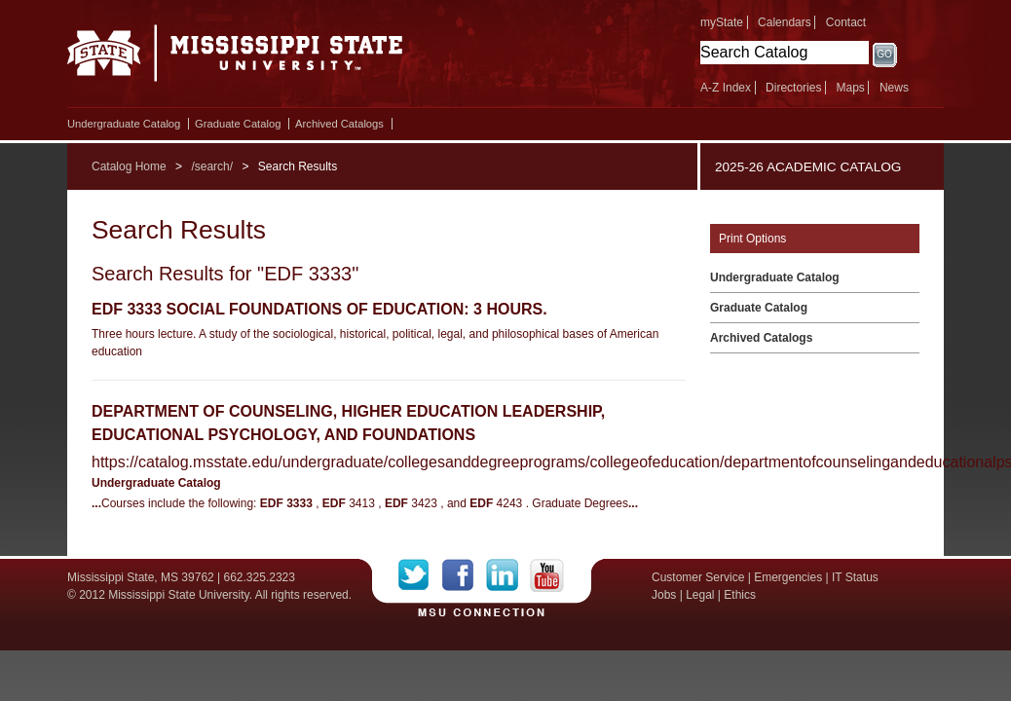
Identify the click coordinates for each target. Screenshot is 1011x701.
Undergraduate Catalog (123, 123)
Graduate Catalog (238, 123)
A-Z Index (725, 87)
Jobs (664, 595)
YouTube (547, 575)
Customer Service (698, 577)
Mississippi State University (235, 58)
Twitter (420, 575)
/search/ (212, 166)
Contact (846, 22)
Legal (700, 595)
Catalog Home (129, 166)
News (894, 87)
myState (721, 22)
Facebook (464, 575)
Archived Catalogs (339, 123)
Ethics (740, 595)
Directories (793, 87)
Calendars (784, 22)
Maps (850, 87)
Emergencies (788, 577)
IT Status (855, 577)
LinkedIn (508, 575)
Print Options (752, 238)
